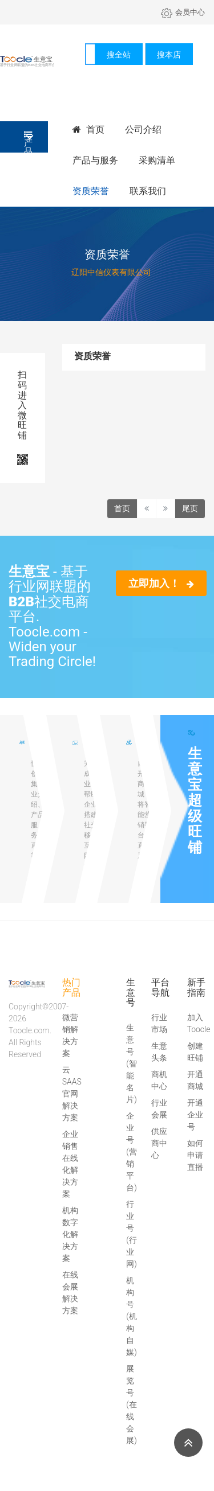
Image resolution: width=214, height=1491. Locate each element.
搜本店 (169, 54)
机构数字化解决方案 (70, 1234)
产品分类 (28, 141)
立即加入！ (161, 583)
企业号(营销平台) (131, 1151)
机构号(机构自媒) (131, 1316)
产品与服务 (95, 160)
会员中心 (183, 12)
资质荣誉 (90, 191)
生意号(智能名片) (131, 1063)
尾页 (190, 508)
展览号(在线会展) (131, 1404)
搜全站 (119, 54)
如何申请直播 (195, 1155)
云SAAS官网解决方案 (72, 1093)
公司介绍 (143, 129)
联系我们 (148, 191)
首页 (88, 129)
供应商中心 (159, 1143)
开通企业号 (195, 1114)
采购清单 (157, 160)
